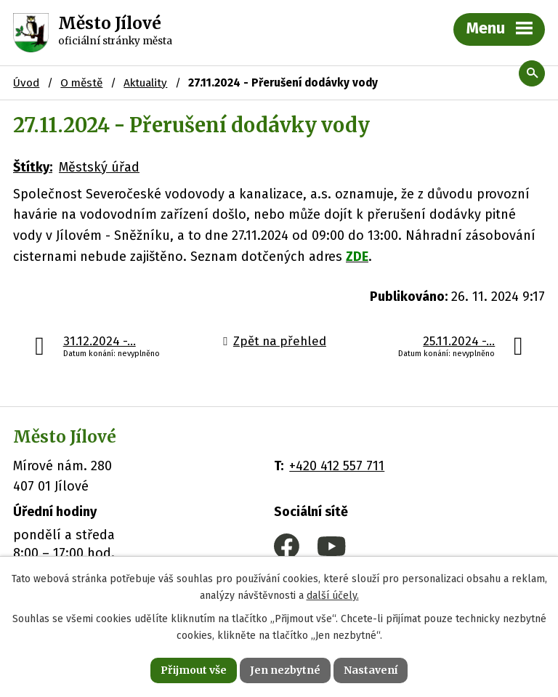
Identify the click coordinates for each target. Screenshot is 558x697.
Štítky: (32, 167)
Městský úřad (99, 167)
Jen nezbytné (285, 670)
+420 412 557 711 (336, 466)
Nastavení (370, 670)
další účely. (333, 595)
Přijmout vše (194, 670)
